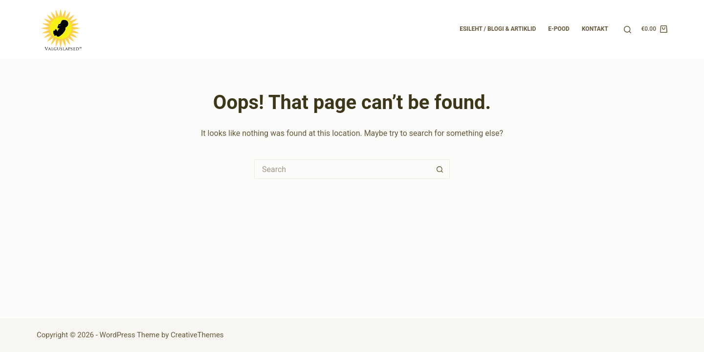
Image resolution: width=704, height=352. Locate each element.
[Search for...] (342, 169)
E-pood (559, 28)
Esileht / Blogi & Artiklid (498, 28)
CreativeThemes (197, 334)
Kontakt (595, 28)
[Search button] (440, 169)
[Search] (627, 29)
